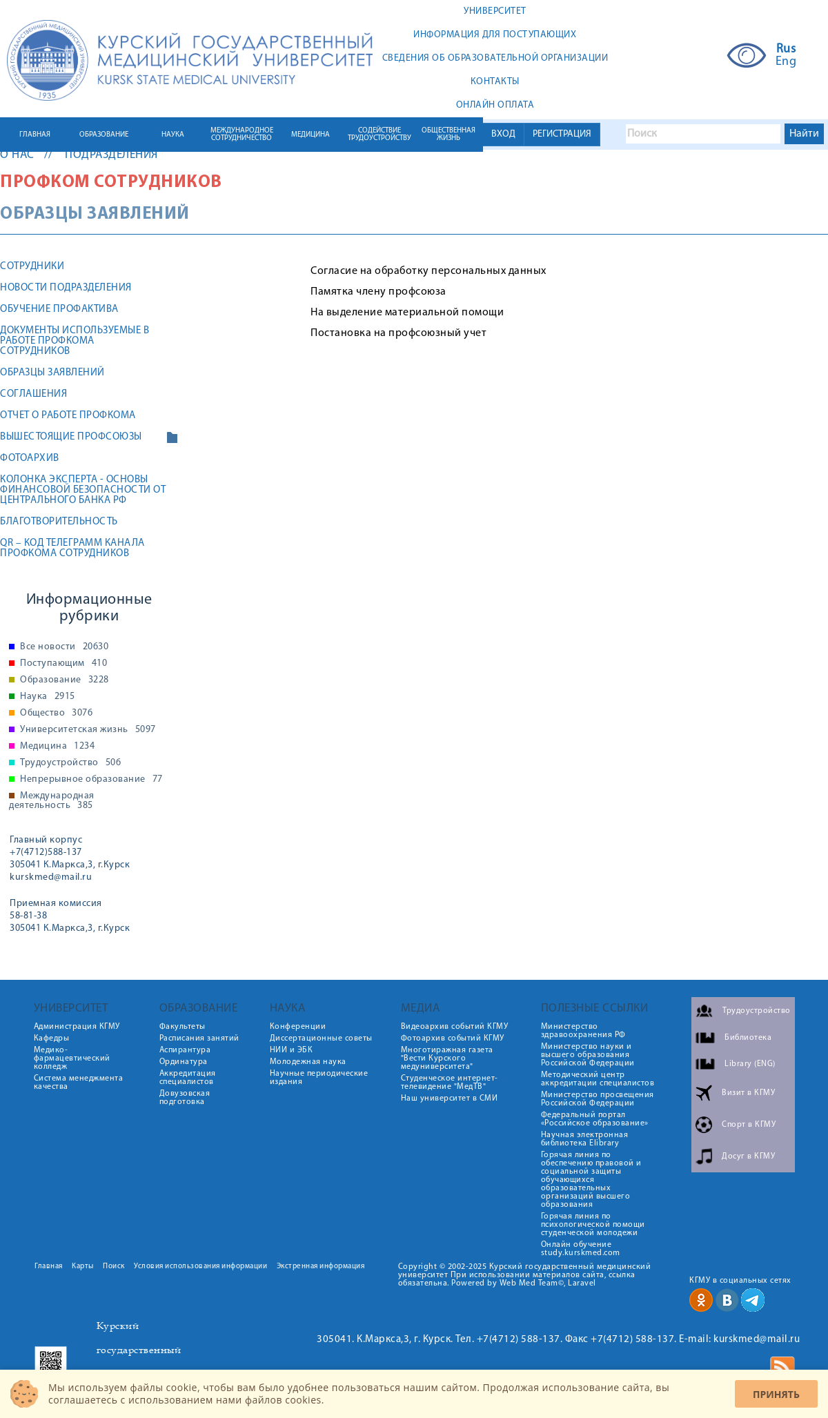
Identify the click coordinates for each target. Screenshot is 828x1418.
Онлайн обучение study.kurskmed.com (580, 1249)
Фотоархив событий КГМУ (452, 1038)
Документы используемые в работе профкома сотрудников (74, 341)
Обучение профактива (59, 309)
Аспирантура (185, 1050)
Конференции (298, 1027)
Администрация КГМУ (77, 1027)
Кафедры (52, 1038)
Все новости (64, 647)
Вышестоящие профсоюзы (71, 437)
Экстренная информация (321, 1266)
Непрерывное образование (91, 780)
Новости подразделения (66, 288)
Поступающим (63, 664)
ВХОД (503, 134)
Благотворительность (59, 522)
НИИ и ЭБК (291, 1050)
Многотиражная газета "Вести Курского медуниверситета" (447, 1058)
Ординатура (183, 1062)
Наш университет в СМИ (449, 1098)
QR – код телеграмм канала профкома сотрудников (72, 548)
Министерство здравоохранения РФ (583, 1031)
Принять (776, 1394)
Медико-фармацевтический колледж (72, 1058)
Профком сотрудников (111, 182)
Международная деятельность (52, 801)
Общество (56, 713)
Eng (786, 62)
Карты (83, 1266)
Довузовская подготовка (184, 1098)
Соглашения (33, 394)
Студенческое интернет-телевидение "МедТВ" (449, 1082)
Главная (48, 1266)
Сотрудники (32, 267)
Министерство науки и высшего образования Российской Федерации (588, 1055)
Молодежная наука (308, 1062)
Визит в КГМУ (748, 1093)
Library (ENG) (750, 1064)
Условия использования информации (200, 1266)
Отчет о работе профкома (68, 416)
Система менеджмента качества (79, 1082)
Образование (64, 680)
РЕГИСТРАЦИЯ (562, 134)
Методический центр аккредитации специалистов (598, 1079)
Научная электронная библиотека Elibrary (585, 1139)
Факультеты (182, 1027)
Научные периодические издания (319, 1078)
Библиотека (747, 1038)
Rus (786, 49)
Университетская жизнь (88, 730)
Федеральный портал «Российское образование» (595, 1119)
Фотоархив (29, 458)
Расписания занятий (199, 1038)
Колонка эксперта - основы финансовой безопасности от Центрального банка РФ (83, 490)
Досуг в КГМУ (748, 1156)
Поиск (114, 1266)
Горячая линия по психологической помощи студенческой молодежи (593, 1224)
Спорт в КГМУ (749, 1125)
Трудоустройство (70, 763)
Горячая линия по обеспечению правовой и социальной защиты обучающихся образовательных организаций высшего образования (591, 1180)
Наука (47, 697)
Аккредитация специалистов (187, 1078)
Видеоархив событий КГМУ (455, 1027)
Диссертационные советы (321, 1038)
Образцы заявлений (52, 373)
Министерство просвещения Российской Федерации (597, 1099)
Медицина (57, 746)
